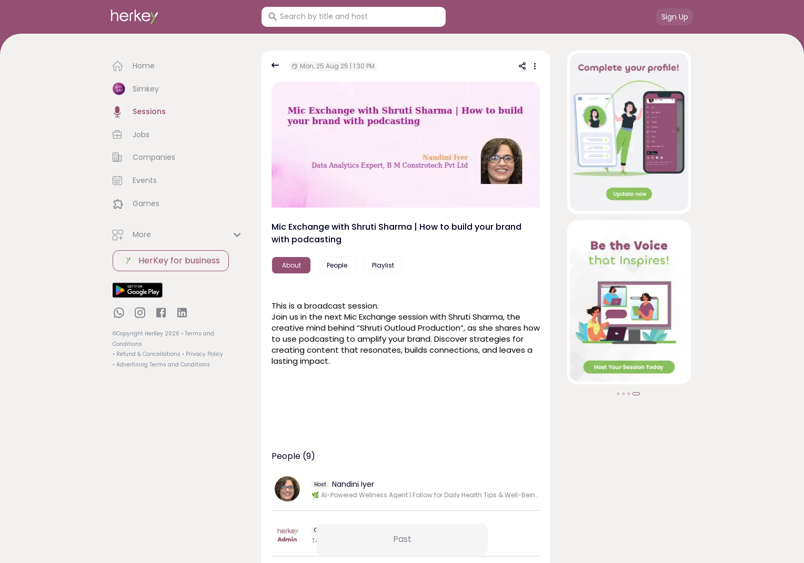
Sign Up (674, 17)
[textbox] (406, 332)
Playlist (383, 265)
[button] (178, 66)
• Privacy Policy (202, 354)
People (337, 265)
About (291, 265)
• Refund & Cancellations (146, 354)
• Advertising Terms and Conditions (161, 364)
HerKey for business (171, 260)
